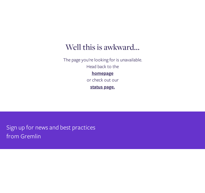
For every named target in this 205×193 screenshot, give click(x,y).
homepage (102, 73)
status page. (102, 87)
